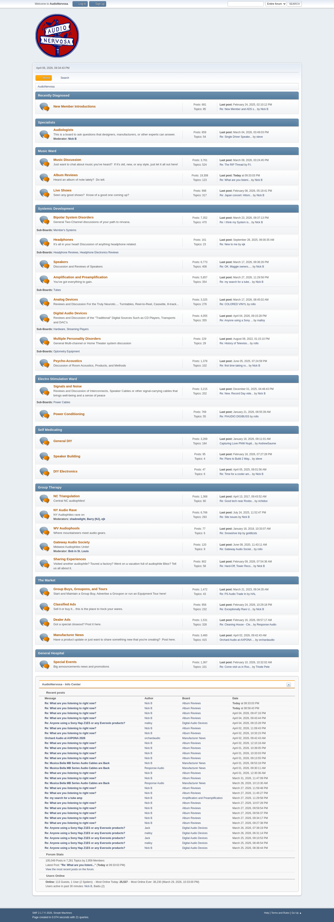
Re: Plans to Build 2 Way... (235, 458)
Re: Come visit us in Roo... (235, 666)
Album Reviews (65, 175)
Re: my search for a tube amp (63, 798)
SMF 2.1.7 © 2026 (42, 912)
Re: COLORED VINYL (233, 304)
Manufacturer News (68, 635)
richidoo (263, 501)
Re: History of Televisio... (234, 343)
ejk (243, 244)
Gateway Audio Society (71, 542)
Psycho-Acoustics (67, 361)
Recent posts (53, 692)
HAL (253, 594)
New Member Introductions (74, 106)
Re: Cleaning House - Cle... (236, 624)
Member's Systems (64, 230)
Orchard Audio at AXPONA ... (237, 639)
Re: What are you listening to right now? (70, 703)
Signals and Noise (67, 386)
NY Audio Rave (65, 510)
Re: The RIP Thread (232, 164)
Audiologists (63, 130)
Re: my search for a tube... (235, 281)
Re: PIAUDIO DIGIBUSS (234, 416)
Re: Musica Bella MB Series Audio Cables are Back (77, 763)
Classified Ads (64, 604)
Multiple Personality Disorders (77, 338)
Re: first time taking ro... (234, 365)
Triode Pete (263, 666)
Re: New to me (228, 244)
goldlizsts (251, 533)
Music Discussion (67, 160)
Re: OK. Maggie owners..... (236, 266)
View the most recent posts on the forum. (70, 869)
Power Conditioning (68, 414)
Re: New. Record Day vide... (236, 393)
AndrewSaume (267, 443)
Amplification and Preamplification (80, 277)
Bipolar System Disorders (73, 217)
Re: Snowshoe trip (231, 533)
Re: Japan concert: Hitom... (236, 195)
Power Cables (61, 402)
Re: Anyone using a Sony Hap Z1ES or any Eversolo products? (85, 723)
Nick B (264, 109)
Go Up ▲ (297, 912)
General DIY (62, 441)
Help (266, 912)
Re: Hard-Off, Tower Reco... (236, 566)
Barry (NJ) (93, 519)
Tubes (57, 290)
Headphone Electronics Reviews (99, 252)
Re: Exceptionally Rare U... (236, 609)
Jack (147, 828)
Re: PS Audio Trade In (233, 594)
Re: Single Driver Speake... (236, 136)
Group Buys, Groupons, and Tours (80, 589)
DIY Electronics (65, 471)
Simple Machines (62, 912)
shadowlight (78, 519)
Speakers (60, 262)
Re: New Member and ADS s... (238, 109)
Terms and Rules (280, 912)
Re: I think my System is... (235, 222)
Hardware (59, 329)
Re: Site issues (228, 517)
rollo (253, 304)
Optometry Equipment (66, 351)
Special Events (65, 662)
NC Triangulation (66, 496)
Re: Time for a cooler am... (235, 474)
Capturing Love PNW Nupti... (237, 443)
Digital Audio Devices (70, 313)
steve (259, 136)
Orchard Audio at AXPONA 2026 (65, 738)
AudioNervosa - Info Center (61, 684)
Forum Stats (53, 854)
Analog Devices (65, 299)
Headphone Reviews (65, 252)
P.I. (249, 164)
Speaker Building (66, 456)
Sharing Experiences (69, 559)
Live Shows (62, 190)
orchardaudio (267, 639)
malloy (261, 320)
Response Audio (266, 624)
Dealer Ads (61, 619)
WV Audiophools (66, 528)
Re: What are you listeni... (235, 180)
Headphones (63, 239)
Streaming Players (78, 329)
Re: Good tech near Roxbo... (237, 501)
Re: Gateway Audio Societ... (236, 549)
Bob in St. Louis (78, 551)
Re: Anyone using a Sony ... (236, 320)
